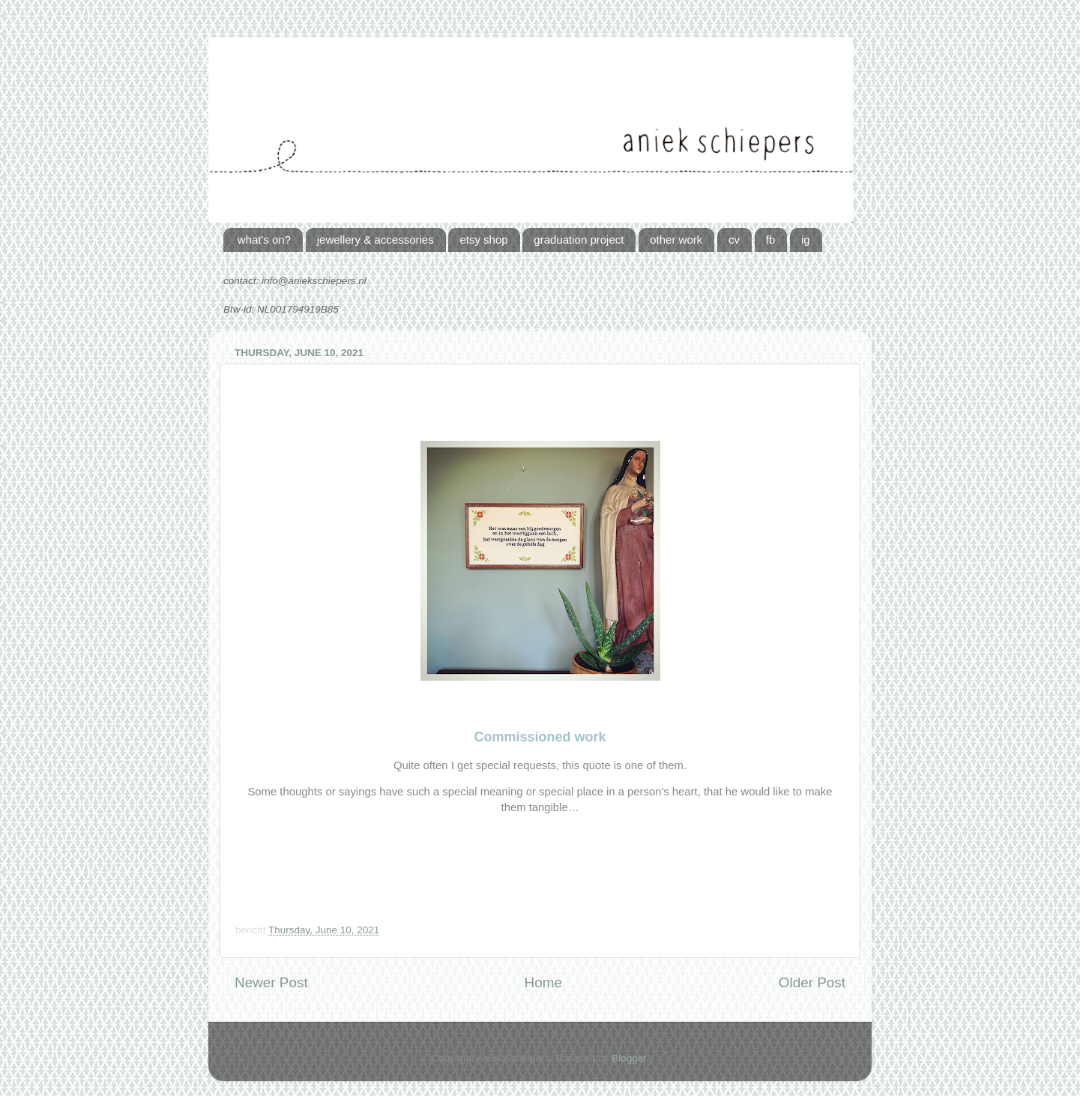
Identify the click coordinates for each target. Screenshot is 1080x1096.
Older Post (812, 982)
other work (676, 239)
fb (771, 239)
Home (543, 982)
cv (734, 239)
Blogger (629, 1058)
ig (805, 239)
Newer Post (271, 982)
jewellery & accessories (375, 239)
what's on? (264, 239)
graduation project (579, 239)
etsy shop (483, 239)
